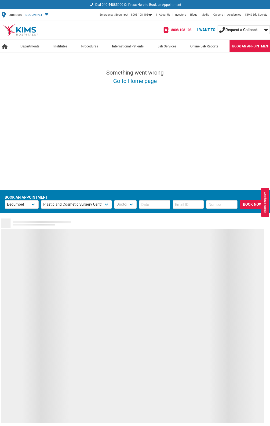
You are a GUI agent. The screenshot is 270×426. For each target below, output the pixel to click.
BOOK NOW (252, 204)
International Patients (128, 46)
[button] (36, 14)
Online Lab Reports (204, 46)
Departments (30, 46)
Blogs (193, 14)
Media (205, 14)
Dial (106, 5)
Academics (234, 14)
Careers (218, 14)
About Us (164, 14)
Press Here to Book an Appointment (154, 5)
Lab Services (167, 46)
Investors (180, 14)
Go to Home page (135, 81)
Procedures (89, 46)
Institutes (60, 46)
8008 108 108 (181, 30)
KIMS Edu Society (256, 14)
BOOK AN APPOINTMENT (251, 46)
